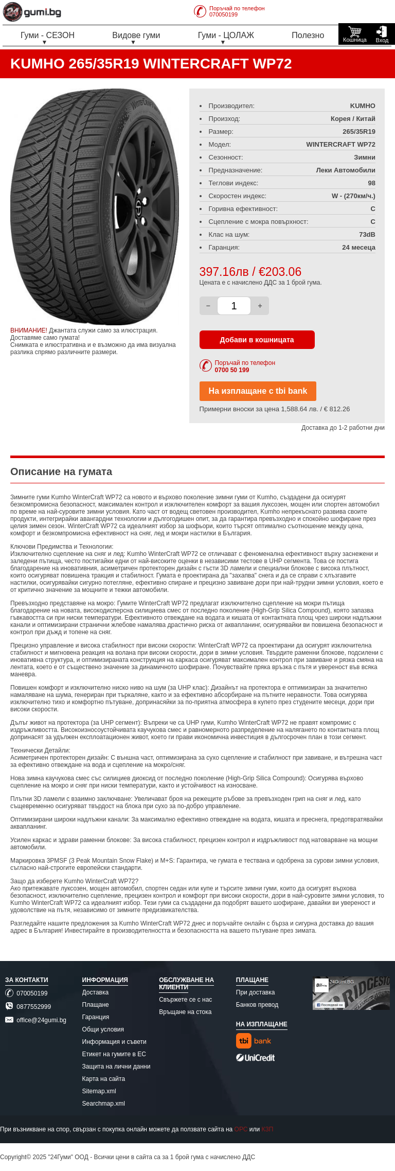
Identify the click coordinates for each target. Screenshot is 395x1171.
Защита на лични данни (116, 1066)
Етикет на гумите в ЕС (114, 1054)
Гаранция (96, 1017)
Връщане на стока (185, 1012)
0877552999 (28, 1006)
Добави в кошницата (257, 340)
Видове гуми (136, 35)
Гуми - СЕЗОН (48, 35)
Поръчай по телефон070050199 (229, 11)
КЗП (268, 1129)
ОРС (241, 1129)
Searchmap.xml (103, 1103)
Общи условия (103, 1029)
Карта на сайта (103, 1078)
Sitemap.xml (99, 1091)
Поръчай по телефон (245, 366)
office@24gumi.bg (35, 1020)
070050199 (26, 993)
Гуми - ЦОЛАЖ (226, 35)
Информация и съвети (114, 1041)
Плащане (95, 1004)
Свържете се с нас (185, 999)
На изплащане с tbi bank (258, 391)
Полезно (308, 35)
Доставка (95, 992)
